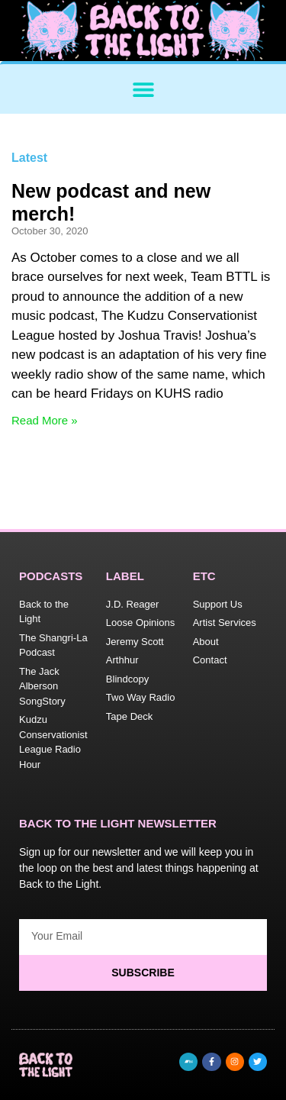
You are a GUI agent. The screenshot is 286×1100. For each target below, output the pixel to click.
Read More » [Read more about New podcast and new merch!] (44, 420)
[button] (143, 89)
